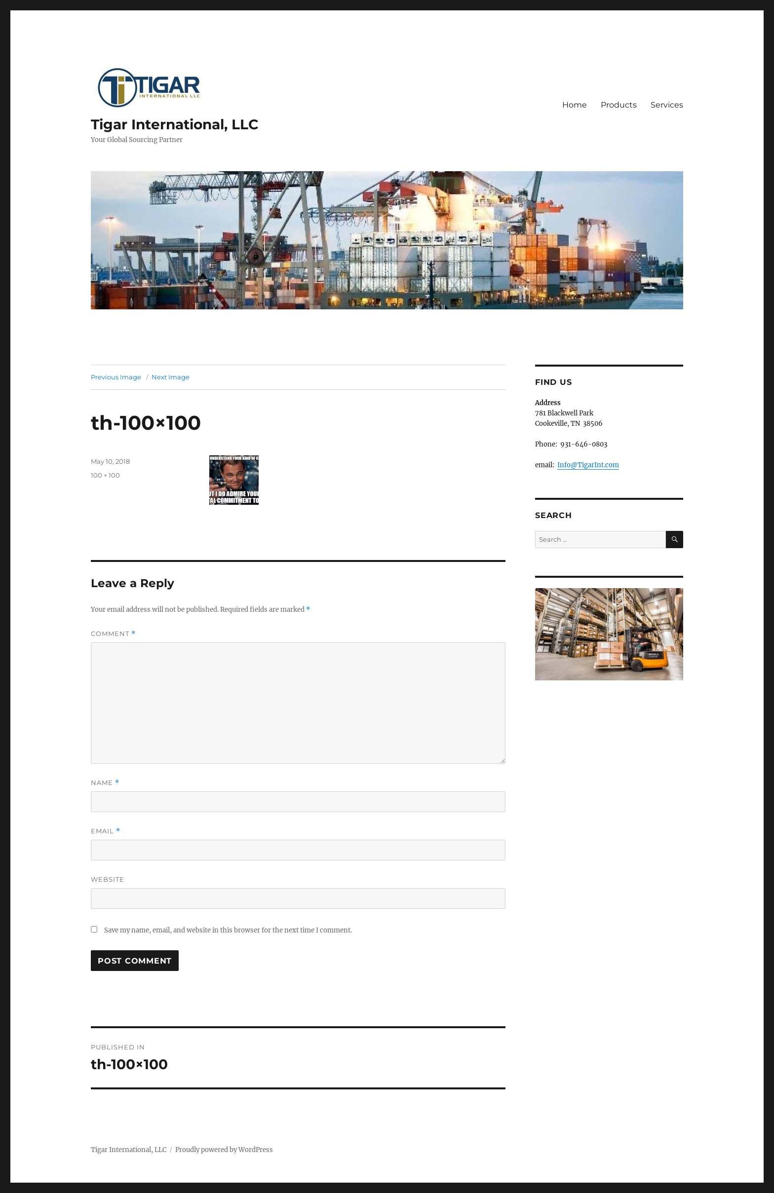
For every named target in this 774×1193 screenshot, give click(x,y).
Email (105, 831)
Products (619, 105)
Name (105, 783)
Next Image (171, 377)
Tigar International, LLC (175, 124)
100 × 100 (105, 475)
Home (574, 105)
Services (667, 105)
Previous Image (116, 377)
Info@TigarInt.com (588, 465)
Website (107, 879)
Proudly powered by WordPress (224, 1150)
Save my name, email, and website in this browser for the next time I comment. (228, 930)
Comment (113, 634)
